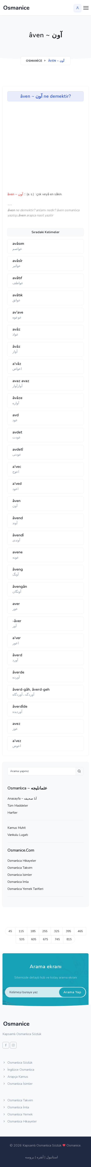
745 (57, 939)
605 (33, 939)
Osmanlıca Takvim (19, 868)
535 (21, 939)
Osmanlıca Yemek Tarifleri (25, 889)
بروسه (29, 1157)
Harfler (12, 813)
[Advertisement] (31, 148)
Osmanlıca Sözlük (17, 1062)
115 (21, 931)
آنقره (40, 1157)
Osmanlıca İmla (18, 882)
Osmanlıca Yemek (17, 1114)
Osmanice (34, 61)
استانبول (52, 1157)
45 (10, 931)
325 (56, 931)
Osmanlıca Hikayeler (21, 861)
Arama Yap (72, 992)
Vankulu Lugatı (17, 835)
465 (80, 931)
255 (44, 931)
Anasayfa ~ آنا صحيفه (22, 799)
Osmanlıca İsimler (19, 875)
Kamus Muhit (16, 828)
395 (68, 931)
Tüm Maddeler (17, 806)
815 (69, 939)
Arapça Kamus (15, 1076)
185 (32, 931)
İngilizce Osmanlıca (18, 1069)
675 (45, 939)
